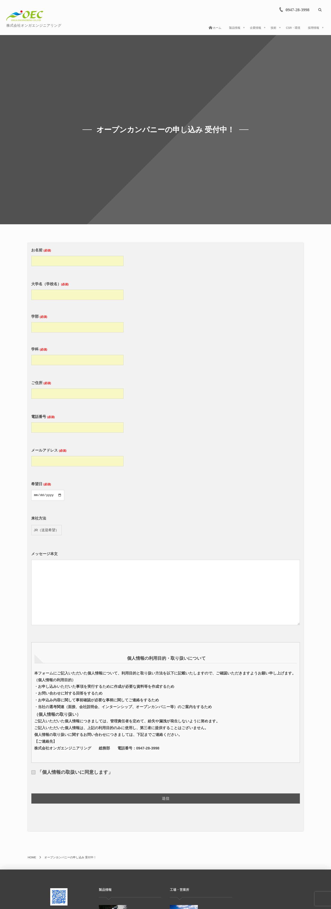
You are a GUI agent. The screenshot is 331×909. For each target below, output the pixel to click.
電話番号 (78, 422)
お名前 (78, 255)
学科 (78, 354)
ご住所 (78, 388)
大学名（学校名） (78, 289)
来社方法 (46, 524)
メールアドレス (78, 456)
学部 (78, 322)
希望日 (49, 489)
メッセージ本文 (165, 589)
